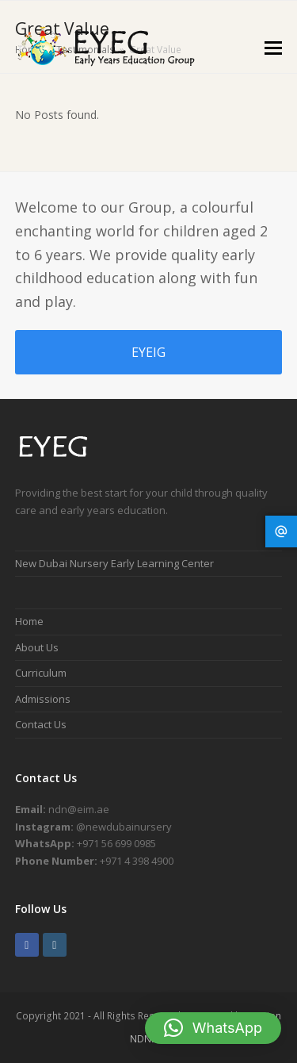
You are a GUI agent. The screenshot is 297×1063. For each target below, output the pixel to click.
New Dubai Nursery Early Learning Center (114, 563)
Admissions (42, 699)
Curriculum (41, 673)
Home (29, 621)
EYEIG (148, 352)
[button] (273, 47)
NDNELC (148, 1039)
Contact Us (41, 724)
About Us (37, 647)
